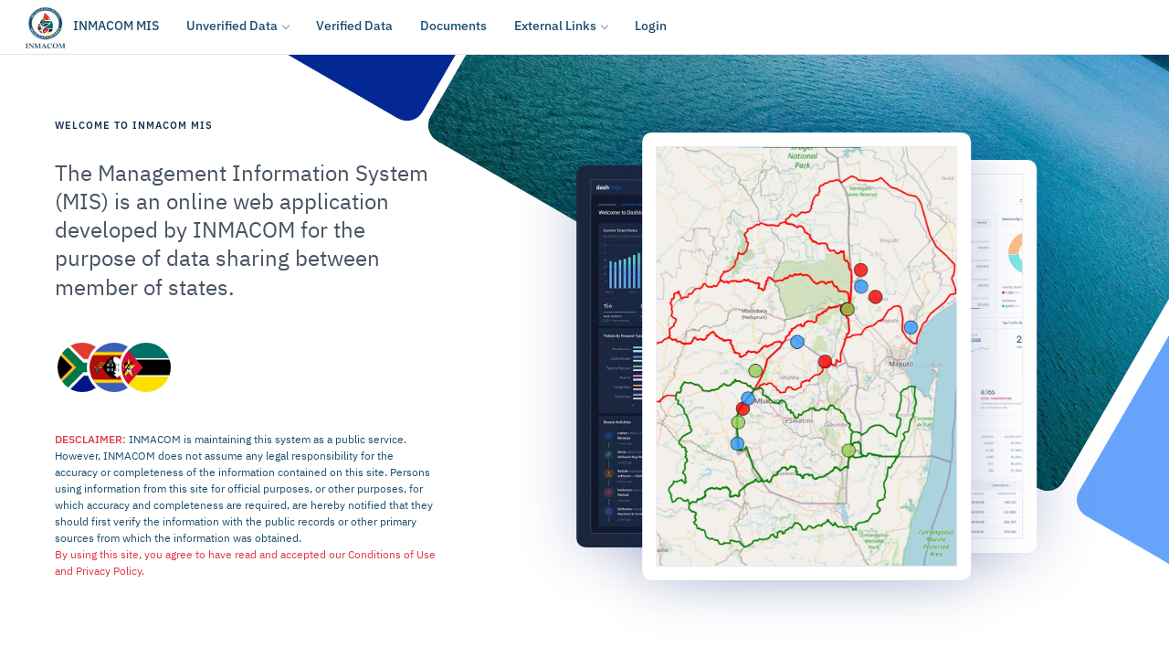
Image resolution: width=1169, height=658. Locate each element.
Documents (453, 25)
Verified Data (354, 25)
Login (651, 25)
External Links (555, 25)
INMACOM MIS (116, 25)
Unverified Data (232, 25)
